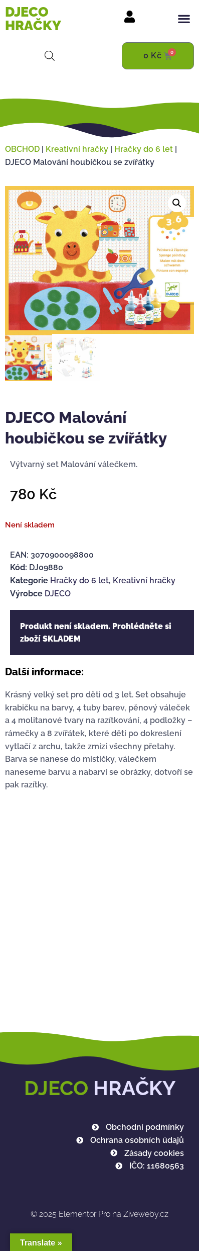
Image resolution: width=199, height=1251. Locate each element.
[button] (184, 19)
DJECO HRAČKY (33, 18)
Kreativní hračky (77, 149)
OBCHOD (22, 149)
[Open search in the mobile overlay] (50, 56)
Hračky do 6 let (143, 149)
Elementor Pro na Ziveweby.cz (99, 1214)
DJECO (58, 593)
